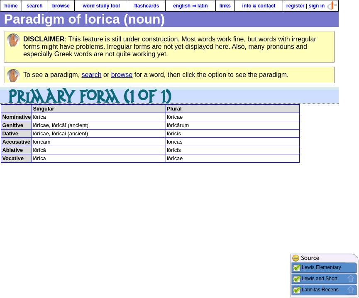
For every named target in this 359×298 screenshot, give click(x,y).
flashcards (146, 6)
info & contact (259, 6)
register (295, 6)
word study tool (101, 6)
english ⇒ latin (190, 6)
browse (61, 6)
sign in (317, 6)
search (35, 6)
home (11, 6)
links (225, 6)
